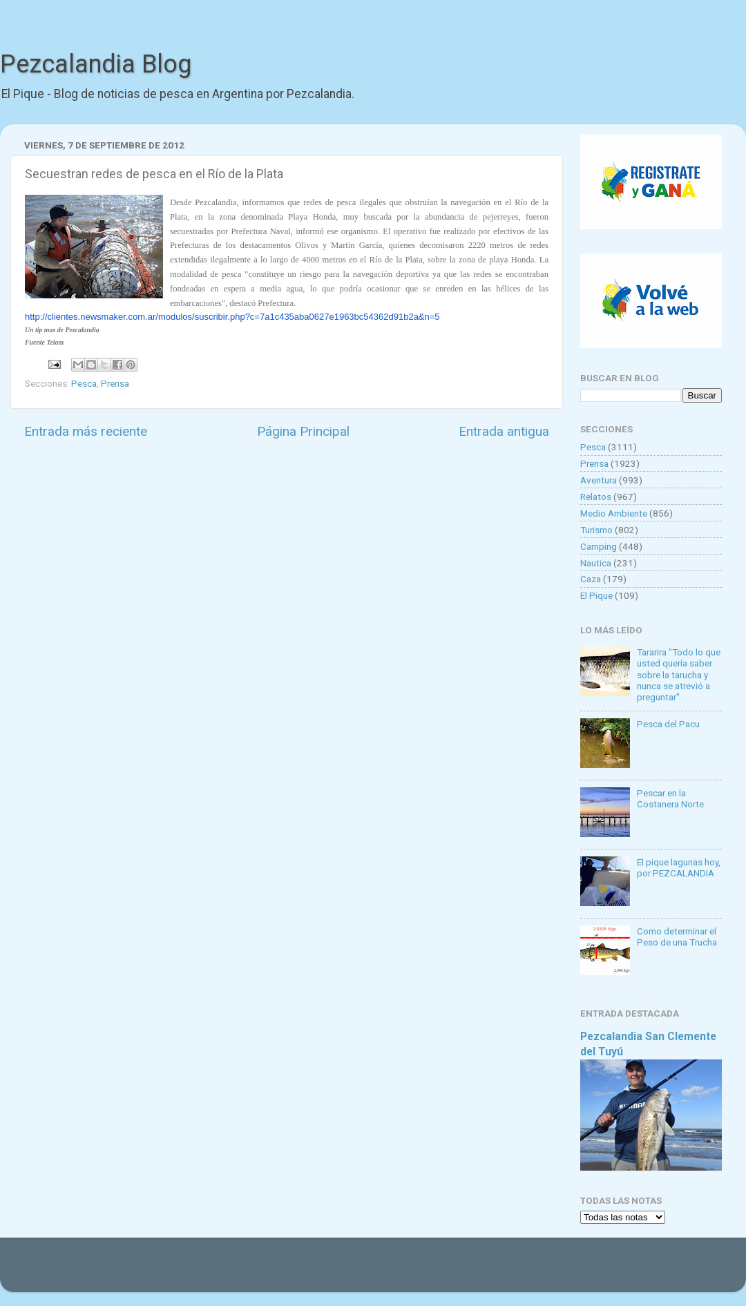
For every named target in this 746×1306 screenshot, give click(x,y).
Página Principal (303, 431)
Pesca (84, 383)
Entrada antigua (504, 431)
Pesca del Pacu (668, 723)
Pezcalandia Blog (95, 64)
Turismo (596, 529)
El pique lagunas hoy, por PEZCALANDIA (678, 867)
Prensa (115, 383)
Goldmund (397, 1271)
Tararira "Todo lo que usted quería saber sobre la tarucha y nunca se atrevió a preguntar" (678, 674)
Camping (598, 546)
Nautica (595, 562)
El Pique (596, 595)
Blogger (514, 1271)
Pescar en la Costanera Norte (670, 798)
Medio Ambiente (613, 513)
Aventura (598, 480)
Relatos (595, 496)
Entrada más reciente (85, 431)
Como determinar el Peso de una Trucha (677, 936)
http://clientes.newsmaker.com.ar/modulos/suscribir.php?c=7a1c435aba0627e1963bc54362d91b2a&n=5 (232, 316)
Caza (590, 578)
